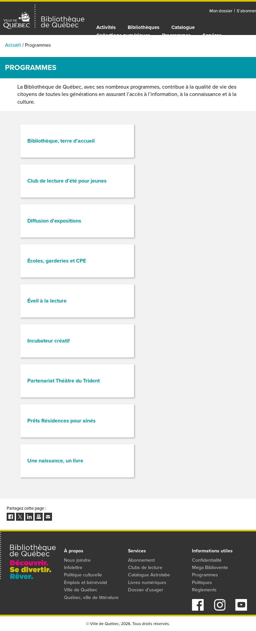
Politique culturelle (83, 574)
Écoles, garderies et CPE (56, 261)
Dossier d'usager (145, 589)
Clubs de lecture (145, 567)
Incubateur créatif (48, 340)
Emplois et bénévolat (85, 582)
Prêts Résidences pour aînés (61, 420)
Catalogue (183, 27)
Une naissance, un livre (55, 460)
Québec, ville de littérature (91, 597)
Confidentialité (207, 560)
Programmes (176, 35)
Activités (106, 27)
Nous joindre (77, 560)
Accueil (13, 45)
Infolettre (73, 567)
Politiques (202, 582)
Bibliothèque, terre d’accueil (61, 141)
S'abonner (246, 11)
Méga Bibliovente (210, 567)
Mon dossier (220, 11)
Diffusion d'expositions (54, 221)
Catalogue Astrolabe (149, 574)
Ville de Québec (80, 589)
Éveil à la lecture (47, 301)
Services (212, 35)
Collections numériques (123, 35)
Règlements (204, 589)
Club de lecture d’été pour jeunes (67, 181)
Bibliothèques (143, 27)
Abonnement (141, 560)
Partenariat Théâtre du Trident (63, 380)
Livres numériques (147, 582)
